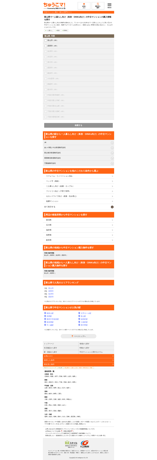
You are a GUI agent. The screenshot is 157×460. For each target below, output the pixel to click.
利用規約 (58, 429)
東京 (46, 382)
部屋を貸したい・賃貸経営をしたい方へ (57, 435)
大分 (63, 416)
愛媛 (59, 411)
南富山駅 (49, 313)
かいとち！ (106, 422)
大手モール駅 (84, 313)
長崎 (54, 416)
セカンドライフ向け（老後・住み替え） (62, 196)
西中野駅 (83, 325)
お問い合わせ (49, 429)
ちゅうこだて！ (96, 422)
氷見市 (52, 57)
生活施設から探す (50, 348)
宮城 (60, 376)
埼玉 (56, 382)
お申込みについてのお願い (53, 431)
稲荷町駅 (83, 319)
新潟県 (48, 220)
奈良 (63, 399)
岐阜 (50, 393)
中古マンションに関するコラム (91, 352)
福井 (68, 388)
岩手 (56, 376)
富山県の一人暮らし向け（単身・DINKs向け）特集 (78, 367)
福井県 (48, 230)
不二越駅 (49, 325)
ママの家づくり (49, 424)
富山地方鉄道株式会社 (52, 153)
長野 (54, 388)
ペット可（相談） (53, 181)
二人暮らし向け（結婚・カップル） (60, 186)
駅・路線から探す (50, 352)
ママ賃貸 (57, 422)
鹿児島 (73, 416)
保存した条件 (49, 360)
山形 (69, 376)
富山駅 (82, 316)
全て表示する (49, 207)
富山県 (60, 367)
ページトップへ (80, 336)
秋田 (65, 376)
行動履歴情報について (85, 429)
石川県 (48, 225)
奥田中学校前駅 (51, 319)
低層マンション (52, 201)
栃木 (69, 382)
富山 (59, 388)
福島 (73, 376)
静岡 (54, 393)
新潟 (50, 388)
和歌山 (69, 399)
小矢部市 (53, 78)
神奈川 (51, 382)
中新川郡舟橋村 (56, 95)
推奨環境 (74, 433)
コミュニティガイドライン (53, 433)
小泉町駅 (83, 322)
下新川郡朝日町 (56, 117)
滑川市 (52, 62)
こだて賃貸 (75, 422)
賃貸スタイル (49, 422)
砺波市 (52, 73)
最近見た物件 (49, 364)
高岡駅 (48, 316)
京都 (54, 399)
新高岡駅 (49, 322)
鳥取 (54, 405)
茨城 (65, 382)
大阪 (46, 399)
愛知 (46, 393)
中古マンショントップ (50, 367)
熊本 (59, 416)
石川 (63, 388)
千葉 (60, 382)
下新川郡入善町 (56, 111)
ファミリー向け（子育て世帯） (58, 191)
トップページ (49, 344)
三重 (59, 393)
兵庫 (50, 399)
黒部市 (52, 68)
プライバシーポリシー (70, 429)
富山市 (52, 40)
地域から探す (84, 344)
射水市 (52, 89)
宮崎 (68, 416)
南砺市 (52, 84)
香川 (50, 411)
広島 (46, 405)
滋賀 (59, 399)
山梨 (46, 388)
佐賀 (50, 416)
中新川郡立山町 (56, 106)
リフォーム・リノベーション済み (59, 176)
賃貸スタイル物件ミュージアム (81, 435)
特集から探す (84, 348)
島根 (59, 405)
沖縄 (78, 416)
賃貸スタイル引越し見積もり (75, 424)
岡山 (50, 405)
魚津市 (52, 51)
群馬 (73, 382)
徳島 (46, 411)
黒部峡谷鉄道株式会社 (52, 158)
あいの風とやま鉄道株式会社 (55, 147)
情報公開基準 (68, 431)
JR (45, 142)
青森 (51, 376)
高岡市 (52, 46)
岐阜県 (48, 240)
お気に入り (48, 356)
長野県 (48, 235)
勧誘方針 (66, 433)
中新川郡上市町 (56, 100)
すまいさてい (60, 424)
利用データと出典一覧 (98, 435)
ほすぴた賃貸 (66, 422)
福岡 (46, 416)
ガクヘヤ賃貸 (85, 422)
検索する (78, 125)
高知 (54, 411)
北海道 (47, 376)
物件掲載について (84, 433)
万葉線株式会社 (50, 163)
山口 (63, 405)
